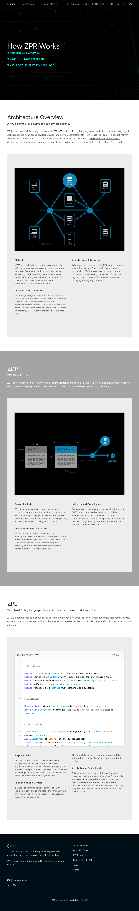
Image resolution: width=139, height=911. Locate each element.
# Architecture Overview (23, 52)
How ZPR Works (30, 4)
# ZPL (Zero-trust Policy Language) (31, 65)
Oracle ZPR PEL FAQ (94, 4)
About (76, 865)
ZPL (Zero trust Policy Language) (72, 131)
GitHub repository (17, 880)
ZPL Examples (73, 4)
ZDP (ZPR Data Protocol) (94, 134)
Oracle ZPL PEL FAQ (82, 860)
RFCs (11, 885)
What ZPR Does (53, 4)
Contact (77, 870)
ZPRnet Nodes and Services (104, 138)
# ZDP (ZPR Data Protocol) (25, 59)
